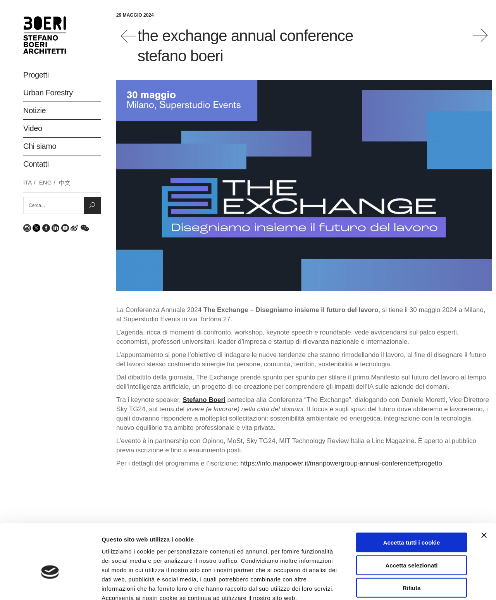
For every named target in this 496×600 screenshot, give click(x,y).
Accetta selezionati (411, 520)
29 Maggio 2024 (135, 15)
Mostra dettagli (411, 584)
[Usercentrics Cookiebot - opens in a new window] (50, 585)
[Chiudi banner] (484, 490)
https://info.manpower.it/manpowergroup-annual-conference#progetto (340, 463)
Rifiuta (412, 543)
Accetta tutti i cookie (411, 498)
